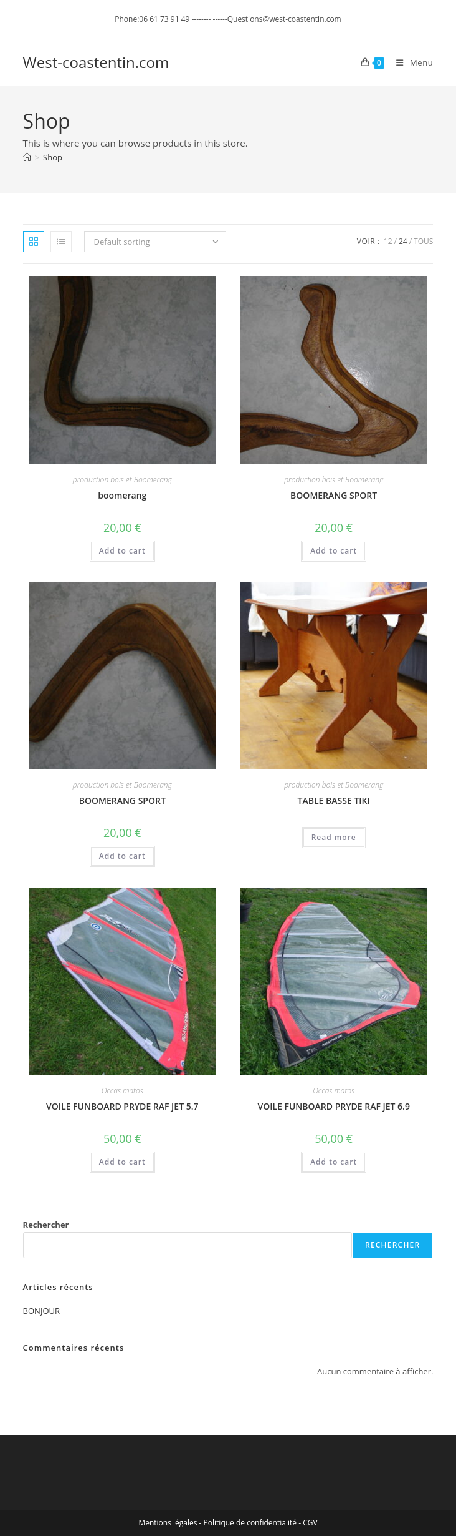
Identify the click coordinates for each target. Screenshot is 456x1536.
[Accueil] (27, 157)
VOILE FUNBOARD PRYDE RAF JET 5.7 (122, 1106)
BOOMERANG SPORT (333, 495)
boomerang (122, 495)
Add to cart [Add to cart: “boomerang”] (122, 550)
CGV (310, 1522)
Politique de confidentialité (250, 1522)
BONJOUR (41, 1310)
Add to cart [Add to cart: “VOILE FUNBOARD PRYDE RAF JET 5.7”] (122, 1162)
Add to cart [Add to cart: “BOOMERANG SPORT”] (333, 550)
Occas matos (122, 1090)
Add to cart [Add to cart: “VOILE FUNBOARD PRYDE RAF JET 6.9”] (333, 1162)
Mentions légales (167, 1522)
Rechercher (46, 1224)
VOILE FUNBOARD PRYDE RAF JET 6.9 (333, 1106)
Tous (423, 241)
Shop (52, 157)
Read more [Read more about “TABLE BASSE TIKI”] (333, 837)
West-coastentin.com (96, 62)
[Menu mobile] (410, 62)
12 (388, 241)
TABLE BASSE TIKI (334, 800)
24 (403, 241)
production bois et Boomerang (122, 479)
